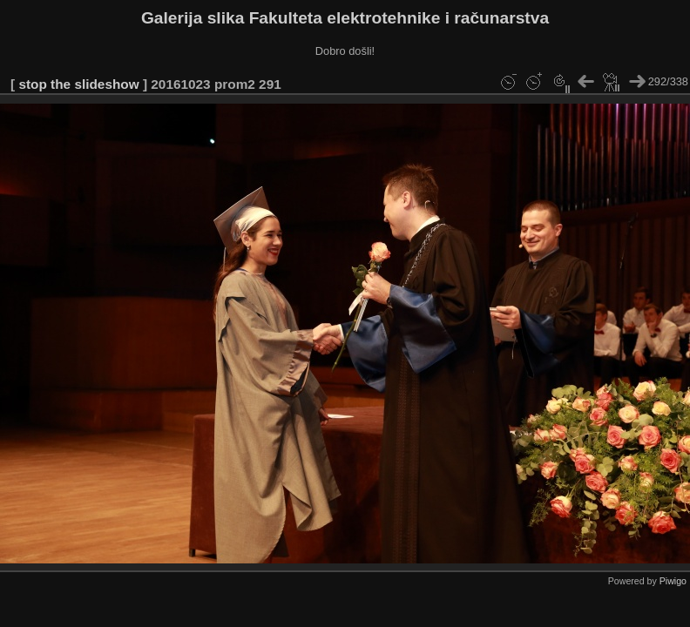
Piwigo (673, 581)
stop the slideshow (78, 84)
